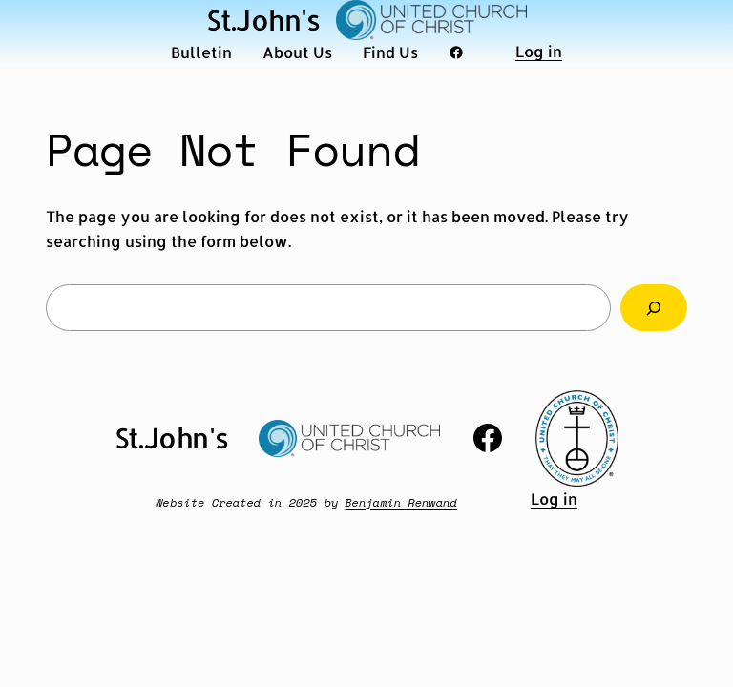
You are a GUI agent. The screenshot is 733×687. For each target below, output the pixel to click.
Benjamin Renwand (401, 502)
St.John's (263, 19)
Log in (538, 51)
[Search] (653, 307)
